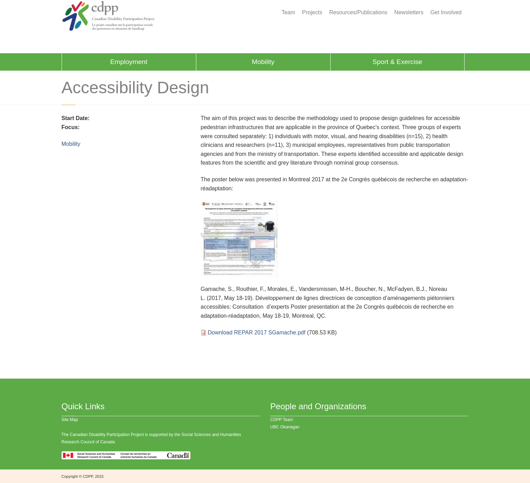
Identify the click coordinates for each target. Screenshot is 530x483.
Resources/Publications (358, 12)
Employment (129, 61)
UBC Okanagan (285, 427)
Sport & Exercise (397, 61)
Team (288, 12)
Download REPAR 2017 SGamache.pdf (257, 332)
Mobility (263, 61)
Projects (312, 12)
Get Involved (446, 12)
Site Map (70, 419)
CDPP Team (281, 419)
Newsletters (409, 12)
